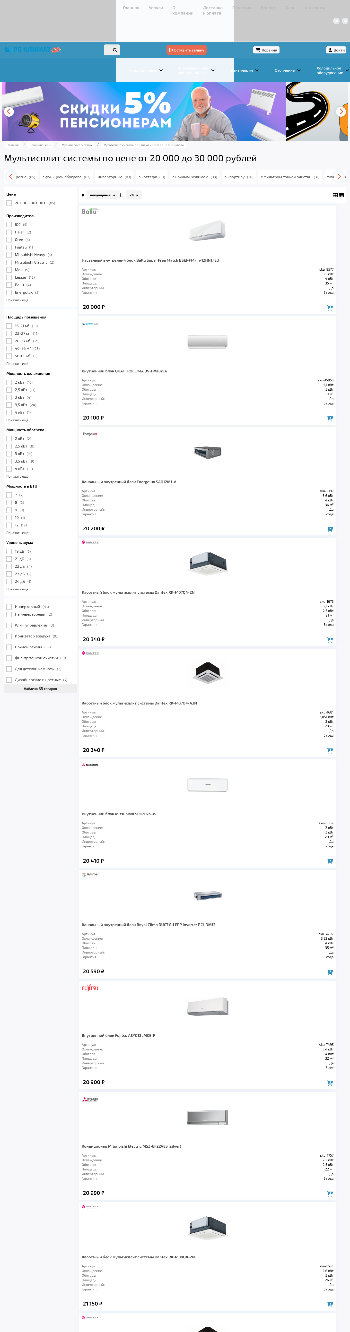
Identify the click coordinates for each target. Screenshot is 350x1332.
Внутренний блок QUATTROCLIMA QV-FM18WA (182, 240)
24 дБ (52, 557)
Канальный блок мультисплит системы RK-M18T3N (131, 617)
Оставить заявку (243, 23)
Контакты (199, 6)
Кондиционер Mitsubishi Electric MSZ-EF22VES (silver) (133, 494)
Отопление (119, 1262)
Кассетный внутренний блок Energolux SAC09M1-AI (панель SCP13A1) (185, 863)
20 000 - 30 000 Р (64, 178)
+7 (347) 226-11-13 (301, 6)
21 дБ (52, 534)
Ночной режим (62, 622)
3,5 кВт (54, 380)
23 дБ (52, 549)
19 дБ (52, 527)
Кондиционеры (50, 1262)
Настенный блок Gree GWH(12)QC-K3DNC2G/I (132, 736)
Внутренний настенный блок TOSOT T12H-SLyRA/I (238, 617)
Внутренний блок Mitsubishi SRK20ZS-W (185, 365)
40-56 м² (56, 324)
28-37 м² (56, 316)
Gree (51, 215)
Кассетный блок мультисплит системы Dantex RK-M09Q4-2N (184, 494)
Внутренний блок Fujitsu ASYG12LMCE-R (291, 365)
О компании (83, 6)
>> (241, 936)
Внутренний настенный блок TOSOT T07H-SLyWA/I (238, 739)
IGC (50, 200)
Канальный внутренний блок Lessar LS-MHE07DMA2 (291, 494)
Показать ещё (46, 276)
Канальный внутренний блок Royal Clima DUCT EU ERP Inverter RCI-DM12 (238, 370)
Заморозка (150, 1262)
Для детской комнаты (67, 644)
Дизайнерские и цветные (70, 655)
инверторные (159, 152)
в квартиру (291, 152)
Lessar (54, 253)
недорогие (62, 152)
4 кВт (52, 388)
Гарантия (145, 6)
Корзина (283, 23)
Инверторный (61, 582)
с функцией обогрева (109, 152)
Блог (181, 6)
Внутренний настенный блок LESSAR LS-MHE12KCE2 (291, 739)
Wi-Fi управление (63, 601)
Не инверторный (62, 590)
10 (49, 493)
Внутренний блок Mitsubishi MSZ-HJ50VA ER (290, 861)
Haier (52, 208)
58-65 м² (55, 331)
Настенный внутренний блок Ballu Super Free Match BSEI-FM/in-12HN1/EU (133, 242)
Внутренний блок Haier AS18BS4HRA (185, 736)
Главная (42, 6)
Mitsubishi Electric (63, 238)
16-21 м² (55, 301)
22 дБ (52, 542)
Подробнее (249, 1299)
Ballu (52, 260)
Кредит (165, 6)
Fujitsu (53, 223)
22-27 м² (56, 309)
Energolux (56, 268)
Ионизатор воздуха (65, 612)
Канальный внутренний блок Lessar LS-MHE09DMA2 (291, 617)
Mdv (51, 245)
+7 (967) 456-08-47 (264, 6)
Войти (310, 23)
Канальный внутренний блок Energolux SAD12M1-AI (238, 240)
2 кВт (53, 358)
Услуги (60, 6)
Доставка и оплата (115, 6)
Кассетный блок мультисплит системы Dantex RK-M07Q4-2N (289, 240)
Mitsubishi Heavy (62, 230)
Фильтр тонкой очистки (69, 633)
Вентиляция (87, 1262)
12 (50, 500)
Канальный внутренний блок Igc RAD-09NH (133, 858)
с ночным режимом (244, 152)
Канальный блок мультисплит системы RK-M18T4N (184, 617)
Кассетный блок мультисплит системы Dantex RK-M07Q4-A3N (132, 367)
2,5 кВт (54, 365)
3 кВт (52, 373)
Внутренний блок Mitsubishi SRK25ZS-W (236, 858)
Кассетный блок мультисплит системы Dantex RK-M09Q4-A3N (237, 494)
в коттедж (199, 152)
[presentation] (40, 88)
